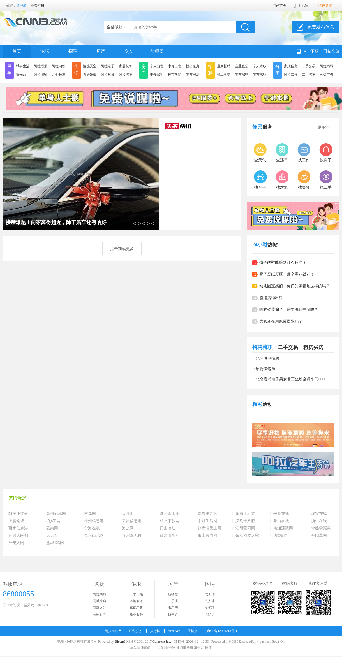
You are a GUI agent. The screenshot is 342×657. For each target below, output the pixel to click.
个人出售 (156, 66)
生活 (76, 70)
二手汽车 (308, 75)
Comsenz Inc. (161, 642)
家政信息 (290, 66)
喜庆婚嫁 (89, 75)
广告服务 (135, 631)
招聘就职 (262, 347)
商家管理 (99, 614)
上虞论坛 (16, 521)
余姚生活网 (207, 521)
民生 (9, 70)
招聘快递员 (265, 369)
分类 (277, 70)
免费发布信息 (320, 27)
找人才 (210, 601)
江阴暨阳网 (245, 528)
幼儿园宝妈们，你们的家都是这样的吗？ (294, 286)
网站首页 (279, 6)
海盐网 (128, 528)
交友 (128, 51)
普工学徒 (223, 75)
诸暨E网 (280, 535)
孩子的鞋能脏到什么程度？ (282, 262)
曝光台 (21, 75)
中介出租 (156, 75)
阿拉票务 (290, 75)
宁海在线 (92, 528)
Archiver (174, 631)
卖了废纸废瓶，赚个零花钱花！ (286, 274)
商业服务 (136, 614)
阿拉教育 (107, 75)
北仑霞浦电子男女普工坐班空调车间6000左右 (295, 379)
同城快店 (99, 601)
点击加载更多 (122, 249)
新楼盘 (173, 594)
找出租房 (192, 66)
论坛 (44, 51)
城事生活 (22, 66)
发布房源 (192, 75)
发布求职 (259, 75)
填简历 (210, 614)
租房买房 (313, 347)
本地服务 (136, 601)
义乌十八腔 (245, 521)
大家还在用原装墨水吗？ (280, 321)
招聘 (72, 51)
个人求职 (259, 66)
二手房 (173, 601)
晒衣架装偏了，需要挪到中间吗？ (288, 309)
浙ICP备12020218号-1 (221, 631)
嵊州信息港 (94, 521)
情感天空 (89, 66)
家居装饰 (125, 66)
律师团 (157, 51)
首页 (16, 51)
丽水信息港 (18, 528)
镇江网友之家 (247, 535)
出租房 (173, 608)
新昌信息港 (132, 521)
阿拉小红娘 (18, 513)
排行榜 (155, 631)
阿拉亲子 (107, 66)
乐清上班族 (245, 513)
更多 (323, 127)
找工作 (210, 594)
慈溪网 (90, 513)
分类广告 (326, 75)
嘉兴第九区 (207, 513)
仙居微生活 (169, 535)
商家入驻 (99, 608)
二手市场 (136, 594)
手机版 (193, 631)
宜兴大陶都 (18, 535)
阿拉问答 (58, 66)
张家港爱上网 (209, 528)
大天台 (52, 535)
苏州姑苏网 (56, 513)
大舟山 (128, 513)
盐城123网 (55, 543)
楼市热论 (174, 75)
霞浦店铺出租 (271, 298)
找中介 (173, 614)
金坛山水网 (94, 535)
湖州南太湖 (169, 513)
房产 (100, 51)
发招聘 (210, 608)
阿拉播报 (40, 66)
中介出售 (174, 66)
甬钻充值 (331, 51)
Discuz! (120, 642)
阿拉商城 (326, 66)
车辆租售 (136, 608)
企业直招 (241, 66)
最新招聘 (223, 66)
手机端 (303, 6)
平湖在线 (281, 513)
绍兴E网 (53, 521)
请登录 (21, 6)
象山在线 (281, 521)
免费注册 (37, 6)
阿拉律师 (40, 75)
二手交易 (308, 66)
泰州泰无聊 (132, 535)
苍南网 (52, 528)
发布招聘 (241, 75)
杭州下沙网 (169, 521)
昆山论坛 (167, 528)
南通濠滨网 (283, 528)
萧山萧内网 (207, 535)
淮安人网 (16, 543)
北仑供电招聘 (267, 358)
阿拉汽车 (125, 75)
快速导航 (325, 6)
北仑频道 (58, 75)
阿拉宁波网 (113, 631)
